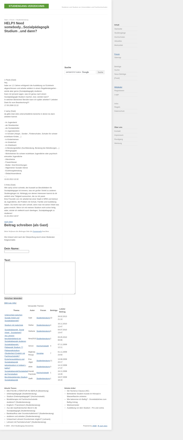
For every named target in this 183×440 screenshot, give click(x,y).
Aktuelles (118, 41)
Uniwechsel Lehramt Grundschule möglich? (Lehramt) (28, 426)
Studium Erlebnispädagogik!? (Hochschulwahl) (26, 403)
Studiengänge (120, 33)
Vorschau (9, 305)
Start (6, 20)
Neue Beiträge (120, 74)
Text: (7, 260)
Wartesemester (73, 411)
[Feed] (117, 78)
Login (116, 94)
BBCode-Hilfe (10, 309)
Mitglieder (118, 87)
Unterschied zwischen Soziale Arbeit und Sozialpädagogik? (13, 324)
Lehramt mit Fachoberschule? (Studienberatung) (26, 428)
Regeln (117, 107)
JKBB (94, 432)
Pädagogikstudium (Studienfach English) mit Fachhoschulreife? (15, 360)
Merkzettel (118, 45)
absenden (18, 305)
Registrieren (119, 90)
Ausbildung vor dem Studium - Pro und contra (85, 414)
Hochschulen (119, 37)
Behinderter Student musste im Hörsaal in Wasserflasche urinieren (84, 401)
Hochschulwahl (42, 352)
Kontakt (117, 131)
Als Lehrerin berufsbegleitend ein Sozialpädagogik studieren (15, 345)
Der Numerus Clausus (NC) (78, 397)
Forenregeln (37, 231)
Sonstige (40, 360)
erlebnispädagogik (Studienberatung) (22, 400)
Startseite (118, 29)
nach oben (8, 222)
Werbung (118, 143)
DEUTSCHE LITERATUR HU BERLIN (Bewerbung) (28, 397)
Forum (12, 20)
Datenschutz (119, 111)
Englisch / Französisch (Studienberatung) (23, 411)
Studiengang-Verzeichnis (26, 6)
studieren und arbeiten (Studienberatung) (23, 423)
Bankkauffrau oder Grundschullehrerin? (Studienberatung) (30, 420)
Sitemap (117, 57)
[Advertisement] (56, 12)
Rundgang (118, 139)
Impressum (118, 135)
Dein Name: (11, 248)
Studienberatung (22, 20)
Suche (117, 70)
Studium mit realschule (14, 331)
